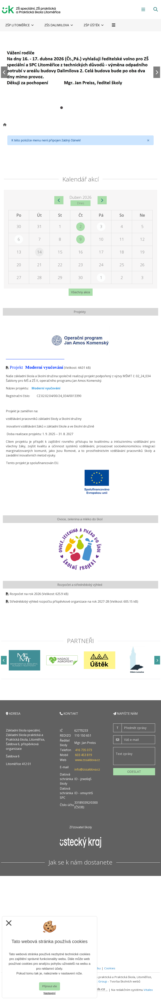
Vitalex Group (97, 981)
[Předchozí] (4, 660)
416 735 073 (83, 750)
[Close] (148, 140)
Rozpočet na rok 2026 (25, 594)
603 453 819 (83, 755)
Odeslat (134, 772)
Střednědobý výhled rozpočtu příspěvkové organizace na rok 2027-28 (59, 601)
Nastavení (49, 993)
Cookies (109, 968)
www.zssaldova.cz (87, 760)
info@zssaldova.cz (87, 769)
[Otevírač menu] (143, 9)
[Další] (157, 660)
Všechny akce (80, 292)
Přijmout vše (49, 986)
